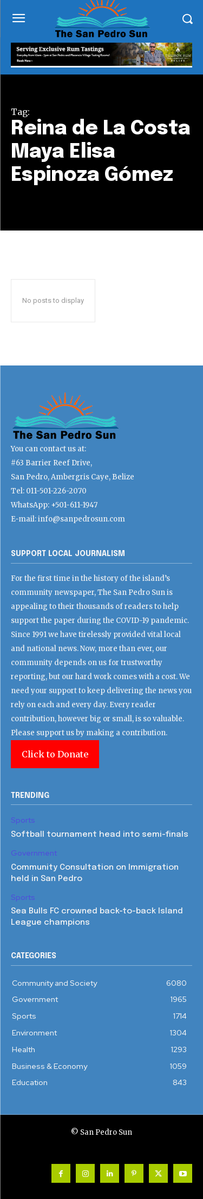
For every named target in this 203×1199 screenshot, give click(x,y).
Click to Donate (55, 754)
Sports (23, 820)
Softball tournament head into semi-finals (99, 834)
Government (34, 853)
